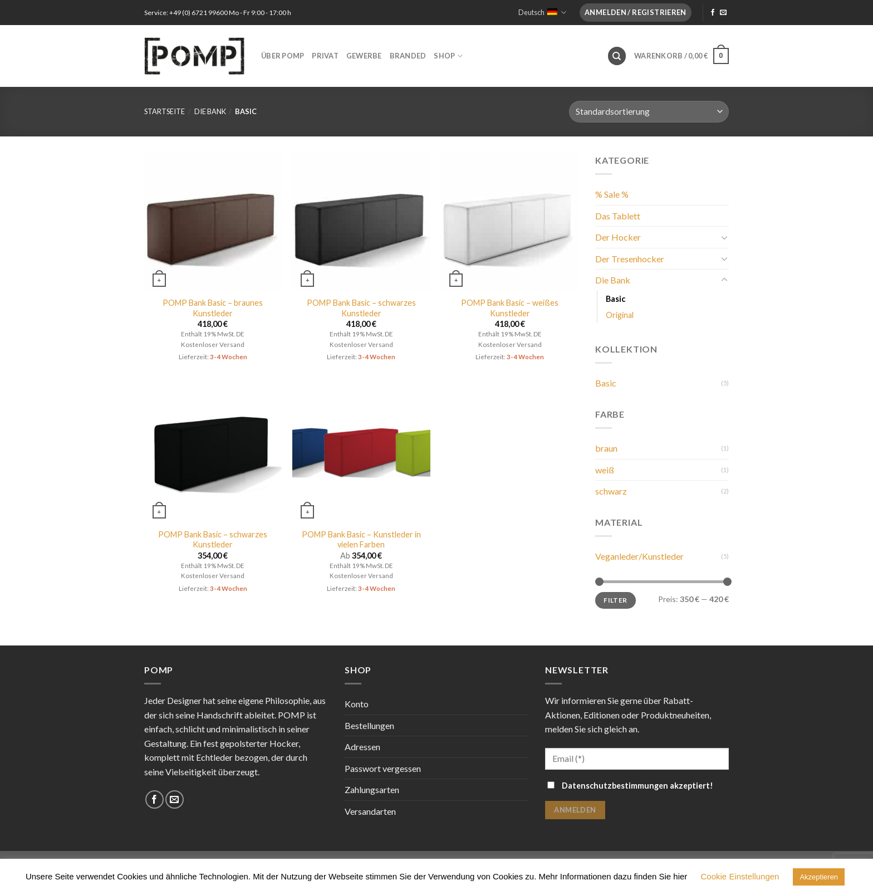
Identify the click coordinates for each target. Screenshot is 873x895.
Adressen (362, 746)
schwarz (611, 491)
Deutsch (542, 12)
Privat (325, 55)
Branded (408, 55)
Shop (448, 56)
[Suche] (617, 56)
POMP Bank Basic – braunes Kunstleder (213, 308)
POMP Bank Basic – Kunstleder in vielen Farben (361, 540)
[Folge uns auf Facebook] (712, 13)
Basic (615, 299)
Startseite (164, 111)
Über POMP (282, 55)
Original (620, 315)
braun (606, 448)
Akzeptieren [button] (819, 877)
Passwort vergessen (383, 768)
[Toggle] (724, 237)
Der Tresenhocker (629, 258)
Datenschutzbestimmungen (615, 785)
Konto (357, 703)
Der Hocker (618, 237)
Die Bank (210, 111)
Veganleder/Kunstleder (639, 556)
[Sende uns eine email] (723, 13)
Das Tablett (617, 216)
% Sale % (612, 194)
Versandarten (370, 811)
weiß (604, 469)
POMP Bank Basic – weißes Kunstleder (509, 308)
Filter (615, 600)
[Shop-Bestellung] (649, 112)
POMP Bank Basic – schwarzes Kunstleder (361, 308)
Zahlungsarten (372, 789)
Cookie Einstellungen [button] (740, 876)
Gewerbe (364, 55)
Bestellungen (369, 725)
